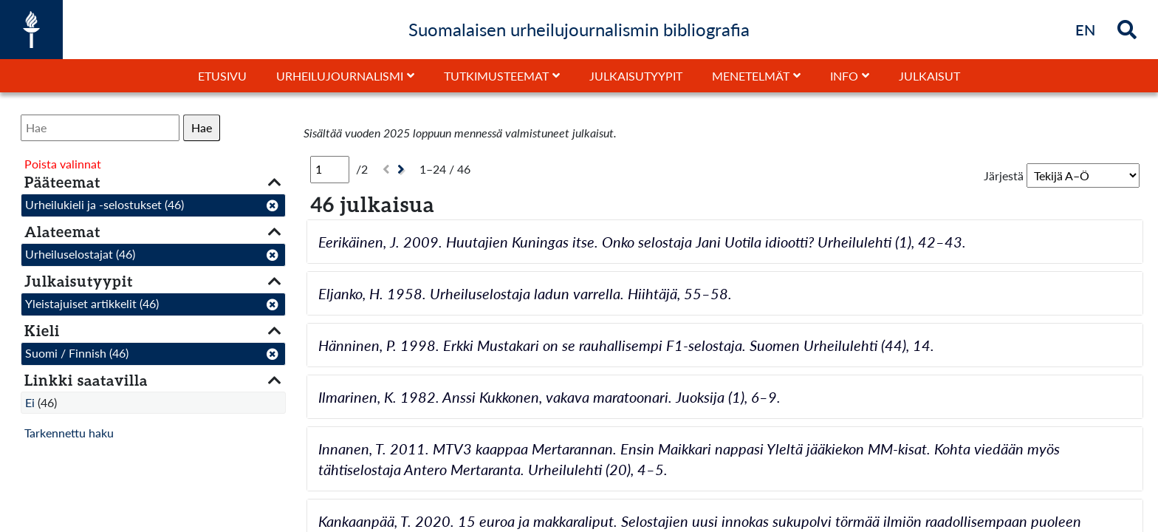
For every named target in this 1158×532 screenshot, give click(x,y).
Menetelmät (750, 76)
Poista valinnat (62, 164)
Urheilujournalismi (339, 76)
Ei (30, 402)
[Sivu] (329, 169)
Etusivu (222, 76)
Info (844, 76)
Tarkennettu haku (69, 433)
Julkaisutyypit (635, 76)
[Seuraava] (403, 170)
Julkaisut (929, 76)
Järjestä (1004, 175)
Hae (201, 127)
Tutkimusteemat (496, 76)
